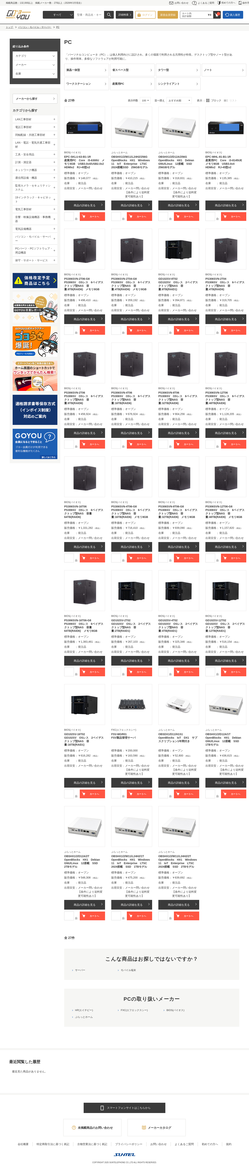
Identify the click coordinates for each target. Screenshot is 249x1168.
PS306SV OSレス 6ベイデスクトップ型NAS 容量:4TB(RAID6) (225, 286)
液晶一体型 (73, 69)
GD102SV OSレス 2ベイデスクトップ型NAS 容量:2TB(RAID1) (131, 627)
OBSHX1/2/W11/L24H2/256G (129, 156)
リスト (233, 100)
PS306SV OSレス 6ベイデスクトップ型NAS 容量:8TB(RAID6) (83, 400)
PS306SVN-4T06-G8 (124, 506)
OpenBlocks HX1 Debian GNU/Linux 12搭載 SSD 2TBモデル (83, 863)
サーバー (80, 970)
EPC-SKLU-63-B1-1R (77, 156)
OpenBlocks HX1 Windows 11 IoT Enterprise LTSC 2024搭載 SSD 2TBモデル (178, 863)
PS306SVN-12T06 (216, 392)
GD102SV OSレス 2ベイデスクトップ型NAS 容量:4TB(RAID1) (178, 627)
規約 (228, 1144)
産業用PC (118, 83)
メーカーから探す (27, 98)
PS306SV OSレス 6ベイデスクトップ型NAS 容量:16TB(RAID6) (130, 400)
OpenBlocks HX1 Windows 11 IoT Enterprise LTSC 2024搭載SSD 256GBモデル (131, 164)
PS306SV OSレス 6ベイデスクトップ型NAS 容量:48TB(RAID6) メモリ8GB (225, 513)
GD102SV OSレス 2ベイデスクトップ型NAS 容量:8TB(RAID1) (178, 286)
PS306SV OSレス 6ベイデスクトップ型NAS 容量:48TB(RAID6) (225, 400)
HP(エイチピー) (84, 1010)
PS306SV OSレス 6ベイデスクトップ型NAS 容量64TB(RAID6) (83, 513)
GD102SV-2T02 (121, 620)
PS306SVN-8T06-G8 (171, 506)
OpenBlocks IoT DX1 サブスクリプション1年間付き (177, 739)
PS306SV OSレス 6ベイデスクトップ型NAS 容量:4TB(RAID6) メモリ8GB (130, 286)
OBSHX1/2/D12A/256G (172, 156)
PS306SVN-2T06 (74, 392)
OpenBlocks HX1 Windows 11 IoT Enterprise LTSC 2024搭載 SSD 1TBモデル (131, 863)
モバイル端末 (128, 970)
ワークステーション (78, 83)
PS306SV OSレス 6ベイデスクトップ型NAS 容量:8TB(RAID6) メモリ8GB (83, 286)
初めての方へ (226, 3)
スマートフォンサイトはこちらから (129, 1107)
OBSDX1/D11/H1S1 (170, 734)
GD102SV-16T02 (74, 734)
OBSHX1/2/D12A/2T (76, 856)
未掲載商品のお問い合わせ (95, 1127)
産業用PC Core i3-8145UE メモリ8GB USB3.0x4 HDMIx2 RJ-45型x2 (225, 164)
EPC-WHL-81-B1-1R (218, 156)
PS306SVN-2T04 (215, 278)
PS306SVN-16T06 (75, 506)
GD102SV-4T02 (168, 620)
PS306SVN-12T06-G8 (218, 506)
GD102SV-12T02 (215, 620)
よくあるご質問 (203, 3)
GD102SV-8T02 (168, 278)
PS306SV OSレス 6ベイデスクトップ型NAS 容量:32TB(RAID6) (177, 400)
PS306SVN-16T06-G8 (77, 620)
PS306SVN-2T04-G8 (124, 278)
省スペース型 (120, 69)
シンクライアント (169, 83)
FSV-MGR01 (119, 734)
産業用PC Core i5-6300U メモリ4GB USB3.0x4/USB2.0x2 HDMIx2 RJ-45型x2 (84, 164)
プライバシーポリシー (128, 1144)
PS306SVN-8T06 (168, 392)
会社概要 (23, 1144)
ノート (208, 69)
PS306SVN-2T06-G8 (77, 278)
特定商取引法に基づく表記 (53, 1144)
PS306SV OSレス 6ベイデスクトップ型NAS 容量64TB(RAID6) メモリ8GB (83, 627)
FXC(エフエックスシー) (134, 1010)
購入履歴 (235, 14)
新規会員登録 (167, 14)
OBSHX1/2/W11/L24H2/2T (174, 856)
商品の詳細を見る (85, 205)
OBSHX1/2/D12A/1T (218, 734)
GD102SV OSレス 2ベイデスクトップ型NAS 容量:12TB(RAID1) (225, 627)
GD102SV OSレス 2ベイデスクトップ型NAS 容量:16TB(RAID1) (84, 741)
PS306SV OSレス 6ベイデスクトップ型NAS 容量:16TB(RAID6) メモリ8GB (130, 513)
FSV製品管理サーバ (123, 737)
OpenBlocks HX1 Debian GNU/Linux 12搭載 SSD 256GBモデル (177, 164)
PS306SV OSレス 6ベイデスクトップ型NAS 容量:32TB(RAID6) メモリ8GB (177, 513)
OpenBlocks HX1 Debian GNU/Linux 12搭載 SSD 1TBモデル (224, 741)
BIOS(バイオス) (175, 1010)
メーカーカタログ (159, 1127)
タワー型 (163, 69)
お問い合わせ (179, 3)
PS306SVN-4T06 (121, 392)
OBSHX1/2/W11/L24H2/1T (127, 856)
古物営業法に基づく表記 (92, 1144)
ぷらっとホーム (84, 1016)
